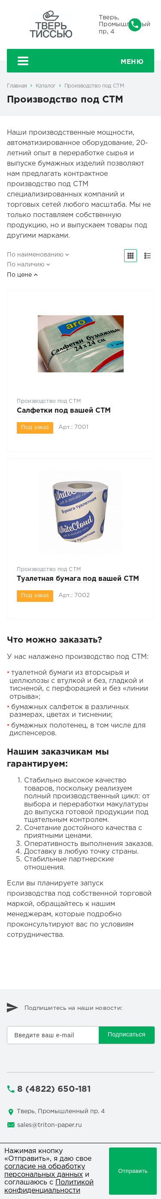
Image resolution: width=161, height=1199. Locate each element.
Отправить (133, 1171)
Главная (17, 86)
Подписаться (127, 1034)
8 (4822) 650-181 (54, 1089)
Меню (81, 62)
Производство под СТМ (94, 86)
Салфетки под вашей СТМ (64, 411)
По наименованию (35, 254)
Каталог (46, 86)
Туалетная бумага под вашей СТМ (78, 579)
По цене (19, 275)
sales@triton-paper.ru (49, 1125)
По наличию (26, 264)
